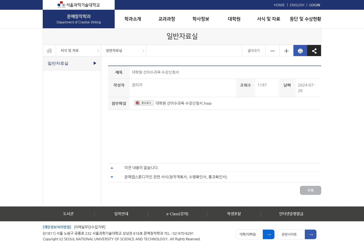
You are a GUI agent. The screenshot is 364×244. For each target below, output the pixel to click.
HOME (279, 5)
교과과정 (166, 19)
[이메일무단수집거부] (89, 227)
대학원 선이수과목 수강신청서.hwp (184, 103)
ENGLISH (297, 5)
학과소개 (132, 19)
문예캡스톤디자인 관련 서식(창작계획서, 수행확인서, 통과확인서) (175, 177)
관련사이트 (289, 234)
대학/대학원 (248, 234)
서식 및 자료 (268, 19)
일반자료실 (114, 50)
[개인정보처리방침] (57, 227)
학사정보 (200, 19)
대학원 (234, 19)
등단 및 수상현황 (305, 19)
